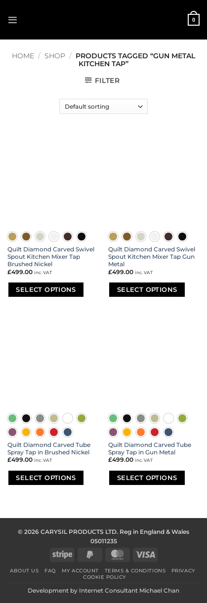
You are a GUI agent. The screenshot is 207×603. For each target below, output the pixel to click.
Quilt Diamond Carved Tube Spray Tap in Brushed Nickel (48, 449)
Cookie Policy (104, 577)
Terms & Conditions (135, 570)
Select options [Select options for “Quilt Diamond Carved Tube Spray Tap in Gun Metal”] (147, 478)
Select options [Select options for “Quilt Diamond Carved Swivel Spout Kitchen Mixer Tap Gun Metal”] (147, 289)
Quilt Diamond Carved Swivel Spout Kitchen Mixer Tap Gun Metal (151, 257)
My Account (80, 570)
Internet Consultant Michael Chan (129, 590)
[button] (12, 20)
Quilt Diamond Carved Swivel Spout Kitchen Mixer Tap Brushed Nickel (50, 257)
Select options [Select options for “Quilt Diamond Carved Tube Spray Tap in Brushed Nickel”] (46, 478)
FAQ (50, 570)
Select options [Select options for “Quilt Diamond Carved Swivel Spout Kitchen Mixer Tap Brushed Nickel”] (46, 289)
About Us (24, 570)
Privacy (183, 570)
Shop (54, 56)
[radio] (12, 236)
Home (23, 56)
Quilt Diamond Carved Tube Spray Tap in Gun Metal (149, 449)
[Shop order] (103, 106)
